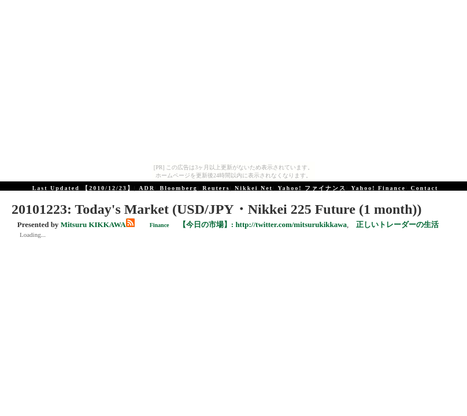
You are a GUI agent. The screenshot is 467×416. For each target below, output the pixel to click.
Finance (159, 225)
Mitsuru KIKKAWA (93, 224)
